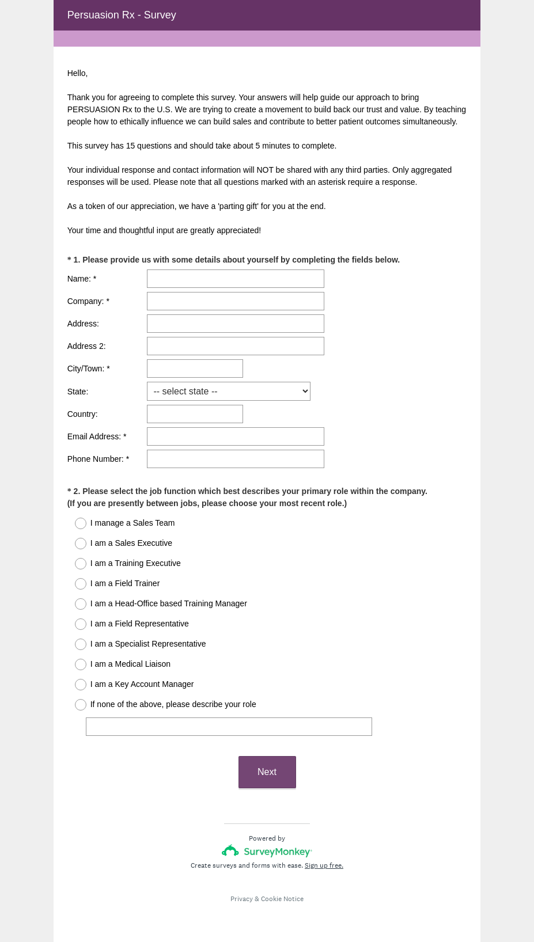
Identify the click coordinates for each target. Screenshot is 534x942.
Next (267, 772)
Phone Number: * (98, 459)
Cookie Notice (282, 898)
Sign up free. (324, 865)
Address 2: (86, 346)
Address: (83, 323)
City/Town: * (88, 368)
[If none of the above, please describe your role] (229, 726)
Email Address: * (97, 436)
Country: (82, 414)
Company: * (88, 301)
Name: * (82, 278)
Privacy (241, 898)
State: (78, 391)
